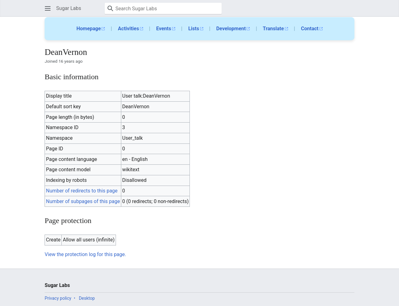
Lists (193, 29)
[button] (48, 8)
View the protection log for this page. (85, 254)
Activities (128, 29)
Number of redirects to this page (82, 191)
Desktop (87, 298)
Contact (310, 29)
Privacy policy (58, 298)
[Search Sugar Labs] (163, 8)
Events (163, 29)
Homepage (88, 29)
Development (231, 29)
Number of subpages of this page (83, 201)
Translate (273, 29)
